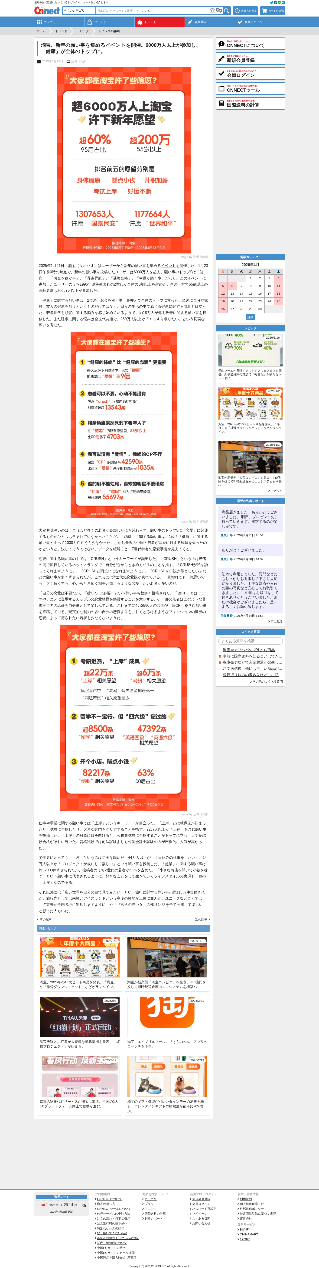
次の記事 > (202, 919)
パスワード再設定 (204, 1209)
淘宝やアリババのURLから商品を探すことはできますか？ (252, 650)
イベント (168, 266)
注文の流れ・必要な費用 (113, 1218)
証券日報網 (78, 61)
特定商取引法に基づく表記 (258, 1213)
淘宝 (71, 266)
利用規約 (246, 1199)
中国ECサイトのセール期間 (116, 1253)
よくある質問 (201, 1218)
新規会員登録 (201, 1199)
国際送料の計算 (155, 1213)
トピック (277, 490)
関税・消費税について (112, 1243)
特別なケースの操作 (110, 1228)
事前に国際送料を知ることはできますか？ (252, 656)
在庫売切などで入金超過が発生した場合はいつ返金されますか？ (252, 662)
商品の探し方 (106, 1204)
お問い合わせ (201, 1223)
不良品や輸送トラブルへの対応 (118, 1238)
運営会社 (246, 1218)
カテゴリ (151, 1199)
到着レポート (154, 1218)
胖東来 (48, 905)
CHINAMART (249, 1234)
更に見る (277, 621)
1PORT (245, 1239)
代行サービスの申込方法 (113, 1213)
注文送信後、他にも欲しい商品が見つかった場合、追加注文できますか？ (252, 669)
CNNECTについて (109, 1199)
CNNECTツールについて (114, 1209)
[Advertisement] (123, 1154)
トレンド (151, 1209)
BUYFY (245, 1229)
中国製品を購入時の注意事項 (116, 1257)
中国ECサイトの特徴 (111, 1248)
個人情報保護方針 (252, 1204)
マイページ (199, 1213)
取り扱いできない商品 (112, 1233)
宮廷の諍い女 (131, 905)
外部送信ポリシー (252, 1209)
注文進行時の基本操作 (112, 1223)
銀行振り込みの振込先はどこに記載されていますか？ (252, 675)
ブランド (151, 1204)
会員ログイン (201, 1204)
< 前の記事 (44, 919)
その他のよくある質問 (268, 681)
